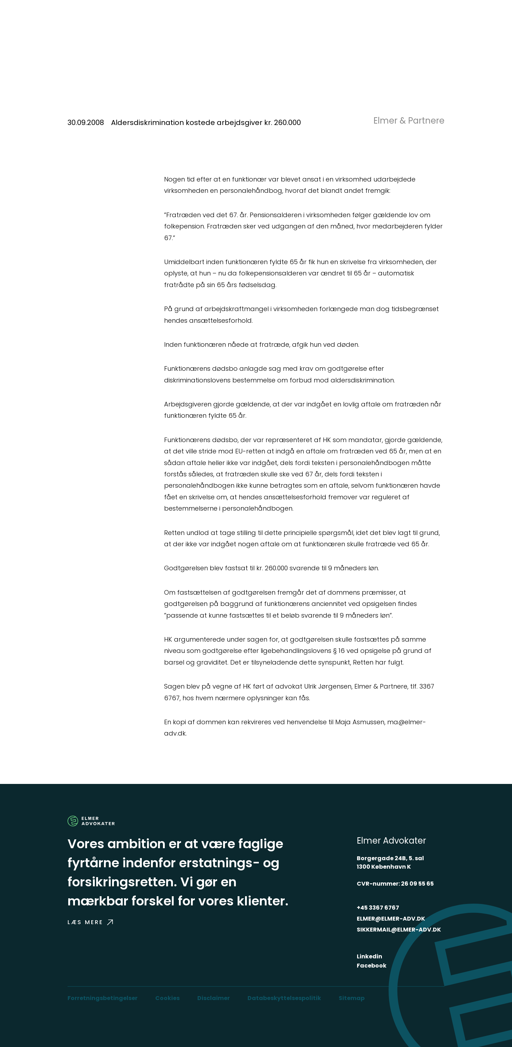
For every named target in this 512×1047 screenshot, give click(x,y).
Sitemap (352, 998)
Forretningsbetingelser (103, 998)
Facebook (371, 966)
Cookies (167, 998)
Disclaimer (213, 998)
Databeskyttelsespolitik (284, 998)
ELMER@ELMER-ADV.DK (391, 919)
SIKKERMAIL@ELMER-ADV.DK (399, 930)
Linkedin (369, 956)
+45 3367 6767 (378, 908)
